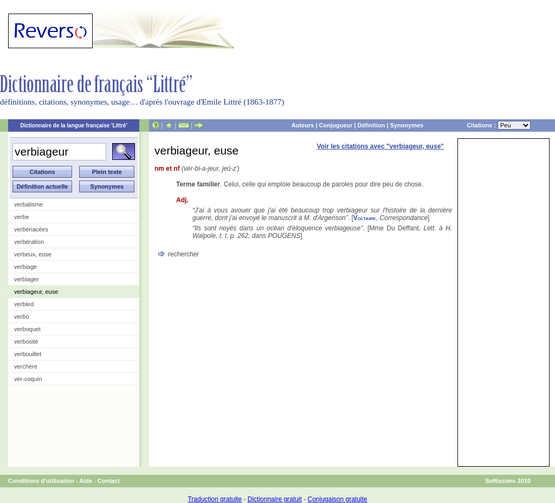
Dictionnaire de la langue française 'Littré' (73, 125)
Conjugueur (336, 125)
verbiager (26, 279)
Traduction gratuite (215, 499)
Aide (85, 481)
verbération (29, 241)
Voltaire (364, 218)
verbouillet (27, 354)
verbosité (26, 341)
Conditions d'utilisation (41, 481)
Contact (109, 481)
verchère (25, 366)
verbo (21, 316)
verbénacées (31, 229)
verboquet (27, 329)
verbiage (25, 266)
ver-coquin (28, 379)
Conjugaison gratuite (337, 499)
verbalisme (28, 204)
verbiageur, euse (36, 291)
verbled (24, 304)
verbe (21, 217)
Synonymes (406, 125)
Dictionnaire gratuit (275, 499)
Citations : (499, 125)
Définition (371, 125)
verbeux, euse (32, 254)
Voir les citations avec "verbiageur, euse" (380, 146)
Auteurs (303, 125)
